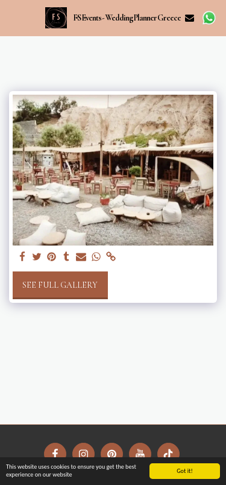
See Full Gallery (60, 285)
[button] (13, 17)
